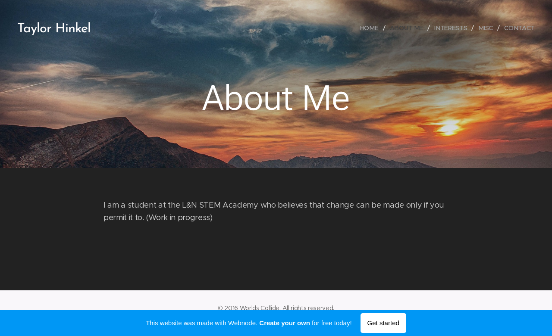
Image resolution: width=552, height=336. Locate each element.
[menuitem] (373, 28)
